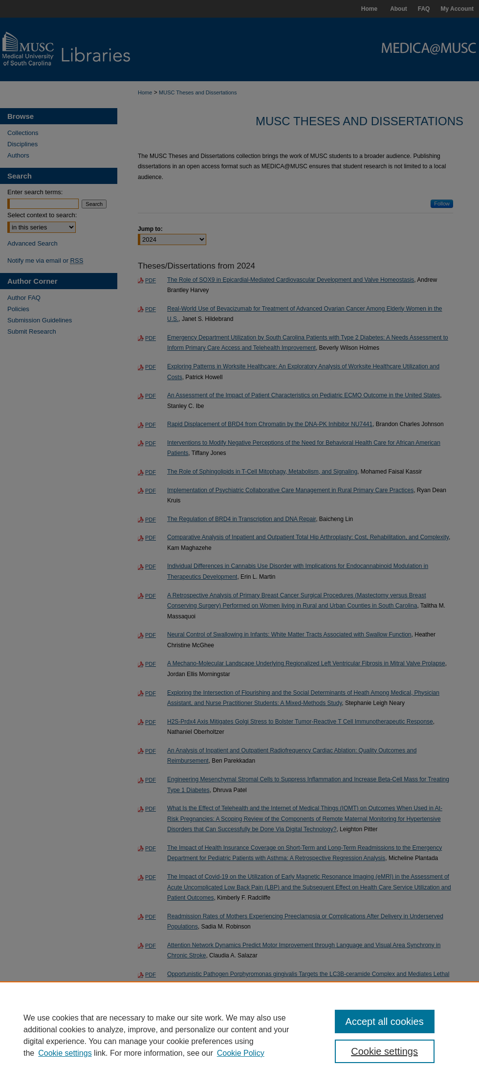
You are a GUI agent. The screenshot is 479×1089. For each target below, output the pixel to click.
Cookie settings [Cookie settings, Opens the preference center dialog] (384, 1051)
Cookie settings (64, 1053)
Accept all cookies (385, 1021)
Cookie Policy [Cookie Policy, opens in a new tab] (240, 1053)
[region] (239, 1035)
